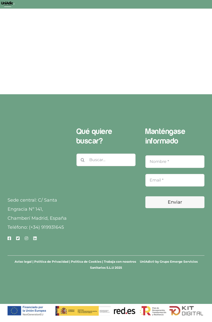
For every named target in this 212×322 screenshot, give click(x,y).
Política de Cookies (86, 261)
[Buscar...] (106, 160)
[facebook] (9, 238)
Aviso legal (23, 261)
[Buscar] (82, 160)
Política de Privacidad (51, 261)
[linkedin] (35, 238)
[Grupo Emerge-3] (37, 128)
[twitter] (18, 238)
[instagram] (26, 238)
